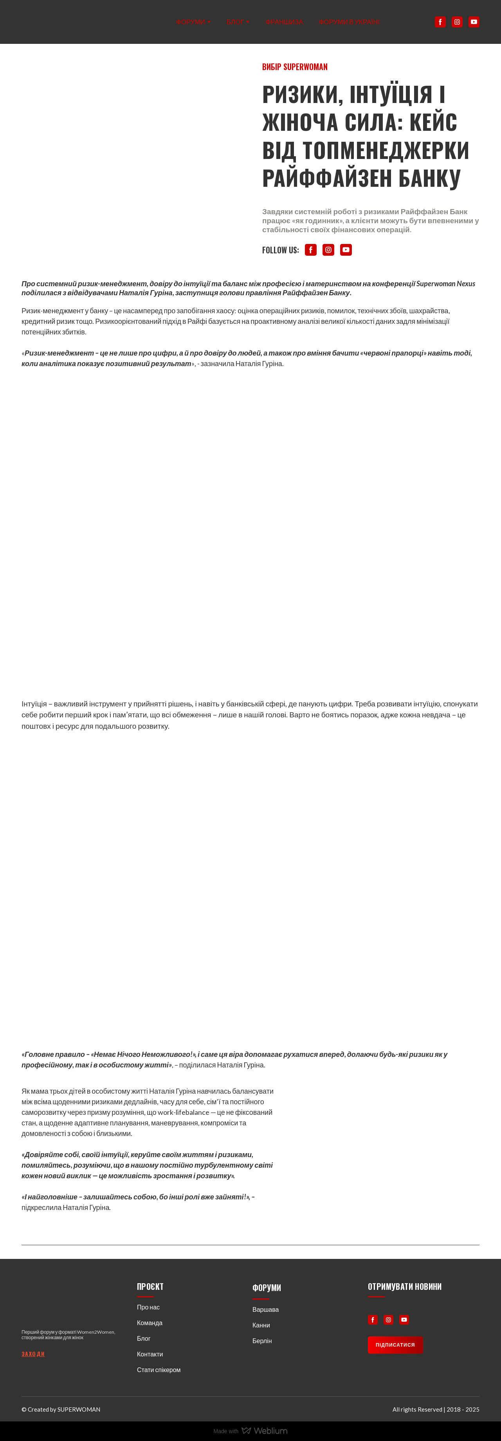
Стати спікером (159, 1369)
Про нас (148, 1307)
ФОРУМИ (190, 22)
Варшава (265, 1309)
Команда (149, 1322)
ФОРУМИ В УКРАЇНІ (349, 22)
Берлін (262, 1340)
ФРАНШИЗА (284, 22)
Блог (144, 1338)
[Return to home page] (54, 22)
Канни (261, 1325)
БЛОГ (235, 22)
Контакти (150, 1354)
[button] (440, 21)
